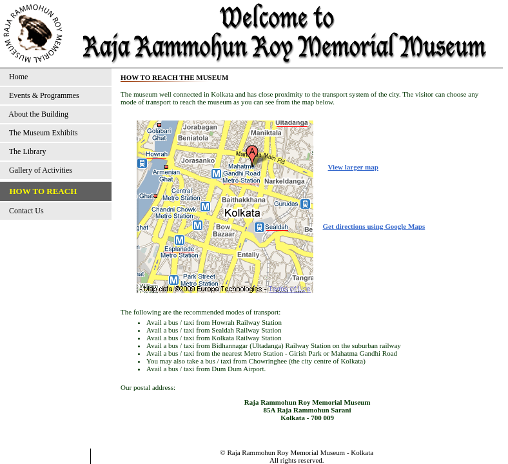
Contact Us (24, 210)
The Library (25, 151)
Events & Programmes (42, 95)
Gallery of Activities (38, 170)
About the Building (36, 114)
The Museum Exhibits (41, 132)
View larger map (353, 167)
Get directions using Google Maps (374, 226)
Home (16, 76)
